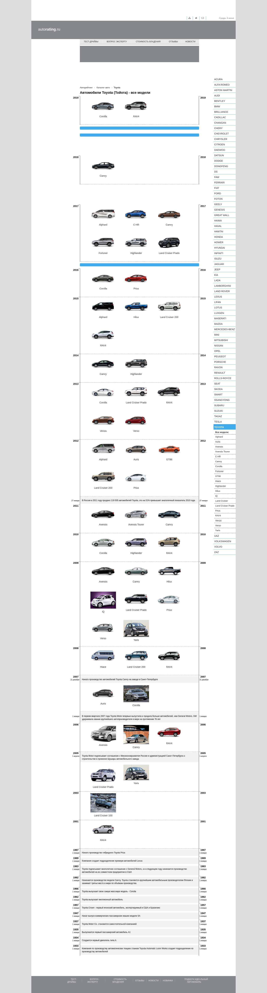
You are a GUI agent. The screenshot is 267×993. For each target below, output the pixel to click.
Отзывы (173, 41)
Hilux (217, 491)
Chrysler (220, 139)
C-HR (218, 456)
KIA (216, 275)
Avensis (219, 446)
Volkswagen (222, 541)
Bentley (219, 101)
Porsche (220, 362)
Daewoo (219, 150)
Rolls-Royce (222, 378)
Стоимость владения (148, 41)
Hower (218, 242)
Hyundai (219, 247)
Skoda (218, 389)
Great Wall (221, 215)
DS (215, 171)
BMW (217, 106)
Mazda (218, 324)
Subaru (219, 405)
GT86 (218, 476)
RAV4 (218, 515)
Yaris (217, 530)
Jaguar (219, 264)
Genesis (219, 209)
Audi (217, 95)
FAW (216, 177)
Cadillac (220, 117)
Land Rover (222, 291)
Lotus (218, 307)
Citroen (219, 144)
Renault (219, 372)
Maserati (220, 318)
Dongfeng (221, 166)
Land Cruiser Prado (224, 505)
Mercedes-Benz (224, 329)
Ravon (218, 367)
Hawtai (218, 231)
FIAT (216, 188)
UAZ (216, 536)
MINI (216, 334)
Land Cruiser (221, 501)
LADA (217, 280)
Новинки (168, 980)
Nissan (218, 345)
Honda (218, 237)
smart (218, 394)
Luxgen (219, 313)
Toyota (219, 427)
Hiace (218, 481)
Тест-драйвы (91, 41)
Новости (190, 41)
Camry (218, 461)
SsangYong (222, 400)
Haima (218, 220)
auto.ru (49, 29)
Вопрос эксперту (117, 41)
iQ (216, 496)
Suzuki (218, 411)
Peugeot (220, 356)
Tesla (218, 421)
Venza (218, 520)
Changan (220, 122)
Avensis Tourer (222, 451)
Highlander (220, 486)
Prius (217, 510)
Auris (217, 441)
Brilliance (221, 112)
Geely (218, 204)
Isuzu (217, 258)
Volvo (218, 546)
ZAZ (216, 552)
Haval (218, 226)
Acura (218, 79)
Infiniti (218, 253)
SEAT (217, 383)
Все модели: (222, 432)
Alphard (219, 437)
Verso (218, 525)
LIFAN (217, 302)
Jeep (217, 269)
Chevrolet (221, 133)
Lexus (218, 296)
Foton (218, 199)
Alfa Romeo (222, 84)
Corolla (218, 466)
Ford (217, 193)
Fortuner (219, 471)
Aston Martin (223, 90)
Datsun (219, 155)
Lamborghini (222, 286)
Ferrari (219, 182)
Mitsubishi (221, 340)
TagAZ (218, 416)
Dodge (218, 160)
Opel (217, 351)
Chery (218, 128)
